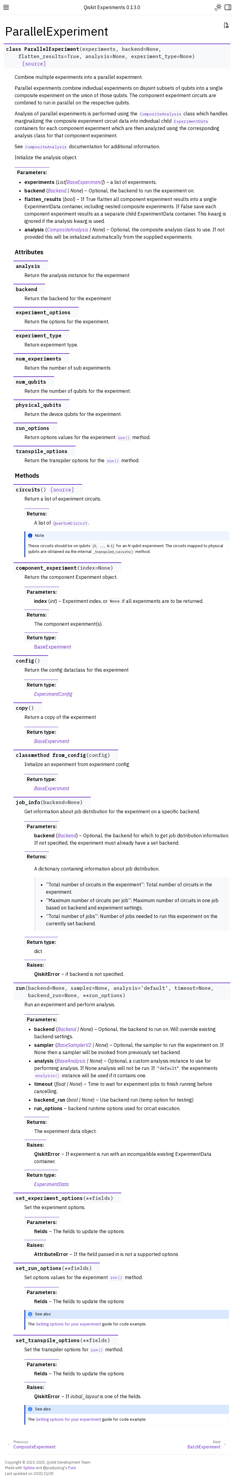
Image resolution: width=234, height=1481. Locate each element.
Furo (72, 1467)
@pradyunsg (53, 1467)
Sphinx (29, 1467)
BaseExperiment (52, 647)
